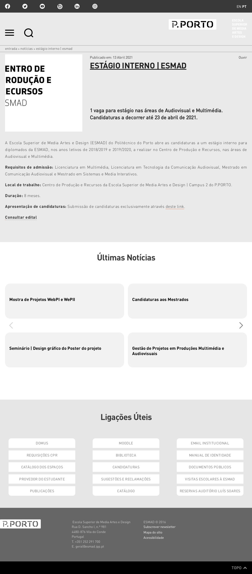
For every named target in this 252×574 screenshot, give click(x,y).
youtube (42, 6)
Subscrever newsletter (159, 526)
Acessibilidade (153, 537)
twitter (24, 6)
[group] (64, 301)
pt (244, 6)
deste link (175, 206)
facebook (7, 6)
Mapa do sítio (152, 532)
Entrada (11, 48)
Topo (239, 567)
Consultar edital (21, 217)
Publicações (42, 490)
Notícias (26, 48)
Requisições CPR (42, 455)
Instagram (94, 6)
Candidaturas (126, 467)
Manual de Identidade (210, 455)
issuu (59, 6)
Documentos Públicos (210, 467)
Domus (42, 443)
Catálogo (126, 490)
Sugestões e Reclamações (126, 479)
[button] (241, 325)
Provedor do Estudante (42, 479)
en (239, 6)
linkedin (77, 6)
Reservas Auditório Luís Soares (210, 490)
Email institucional (210, 443)
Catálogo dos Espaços (42, 467)
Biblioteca (126, 455)
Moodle (126, 443)
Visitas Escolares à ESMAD (210, 479)
